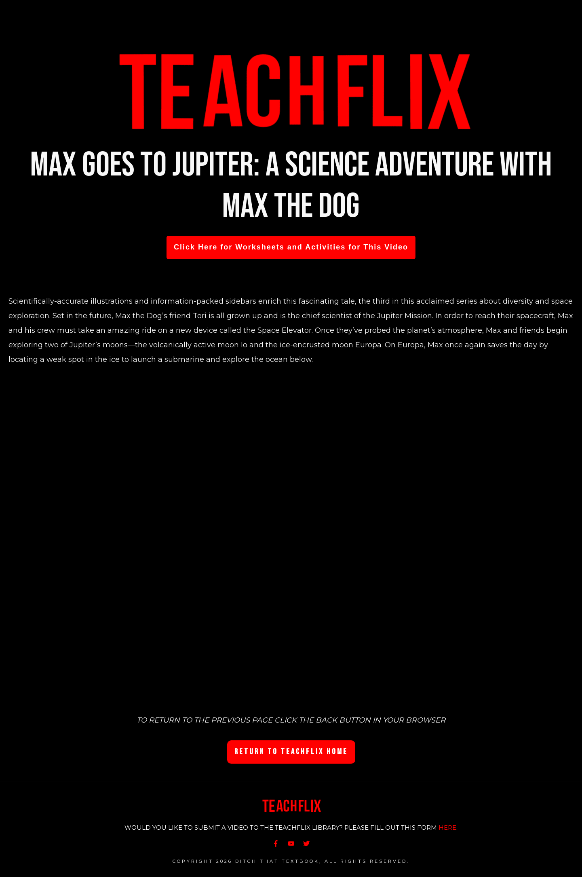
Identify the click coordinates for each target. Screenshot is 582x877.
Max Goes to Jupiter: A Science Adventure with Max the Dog (291, 185)
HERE (447, 827)
